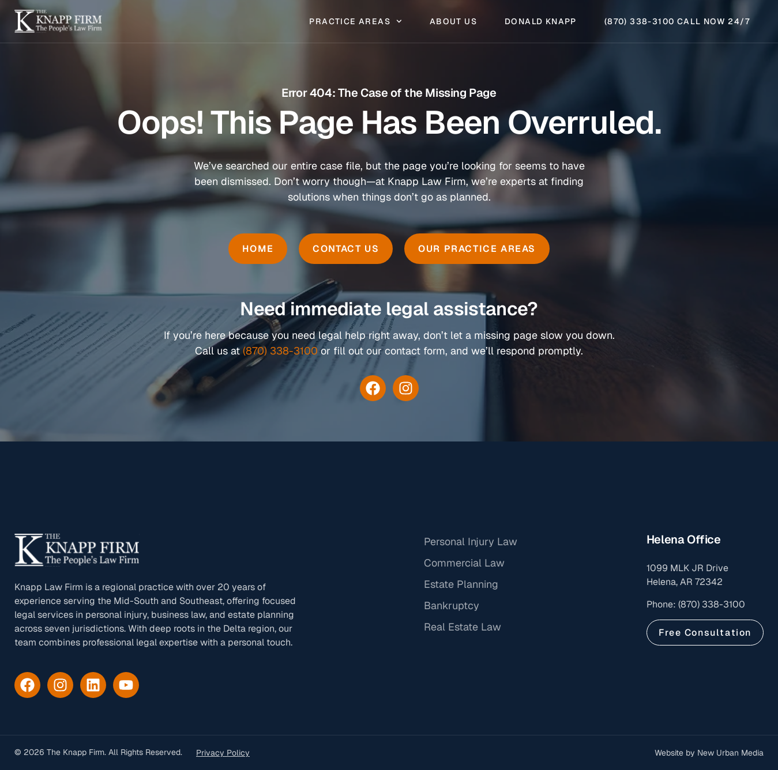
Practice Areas (355, 22)
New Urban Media (730, 753)
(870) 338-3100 (280, 350)
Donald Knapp (541, 22)
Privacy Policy (223, 753)
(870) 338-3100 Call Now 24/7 (677, 22)
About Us (453, 22)
